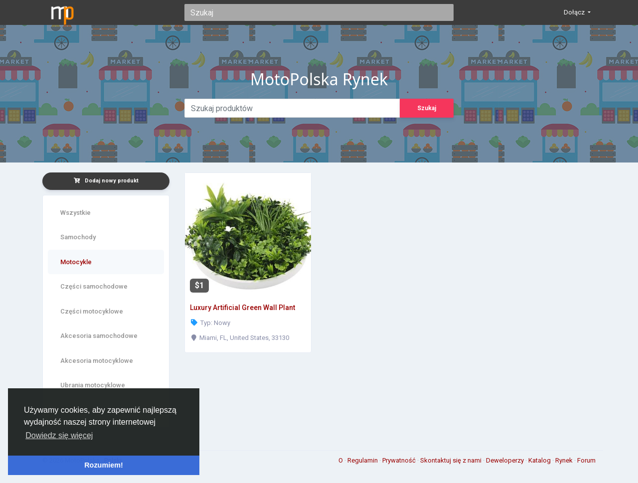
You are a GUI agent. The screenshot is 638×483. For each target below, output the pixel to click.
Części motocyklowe (91, 311)
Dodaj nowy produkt (106, 180)
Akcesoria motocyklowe (96, 360)
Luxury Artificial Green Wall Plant (242, 308)
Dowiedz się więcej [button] (59, 435)
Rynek (564, 460)
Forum (586, 460)
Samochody (78, 237)
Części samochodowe (94, 286)
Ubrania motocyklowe (92, 385)
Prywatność (399, 460)
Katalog (540, 460)
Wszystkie (75, 212)
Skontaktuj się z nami (451, 460)
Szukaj (426, 108)
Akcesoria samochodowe (99, 335)
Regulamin (363, 460)
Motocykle (76, 262)
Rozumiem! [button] (103, 465)
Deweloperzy (505, 460)
